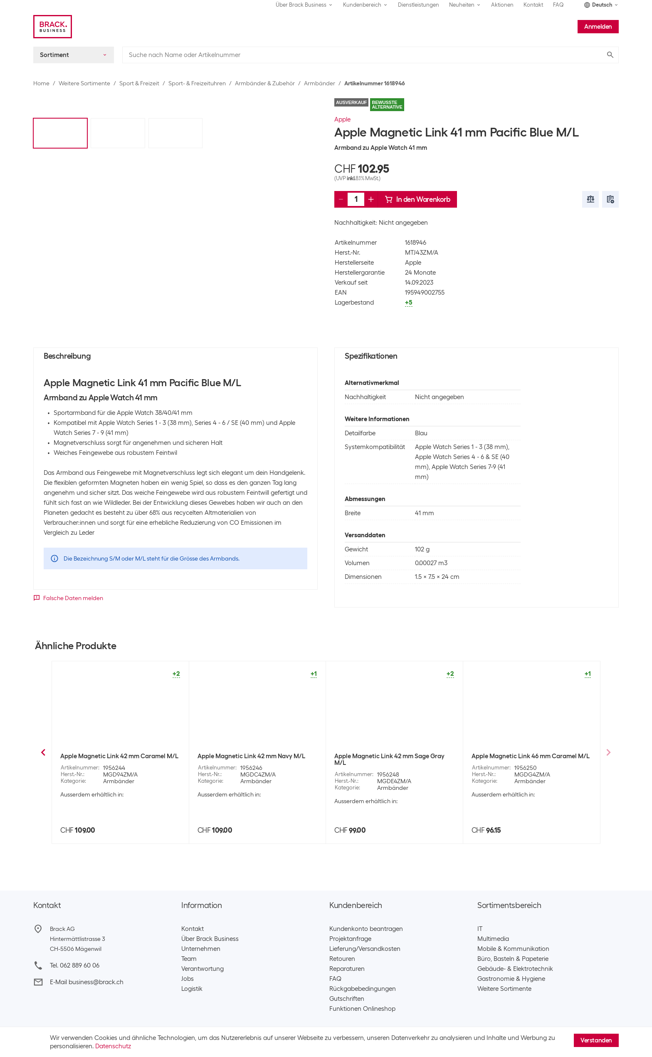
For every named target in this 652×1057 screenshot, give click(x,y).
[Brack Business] (52, 26)
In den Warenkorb (417, 199)
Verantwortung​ (202, 969)
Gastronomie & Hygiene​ (511, 979)
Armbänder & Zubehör (265, 83)
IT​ (479, 929)
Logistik (192, 988)
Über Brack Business (210, 939)
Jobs (187, 979)
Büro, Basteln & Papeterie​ (512, 959)
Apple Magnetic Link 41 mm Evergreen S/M (252, 761)
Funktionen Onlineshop (362, 1008)
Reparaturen (347, 969)
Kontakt (533, 5)
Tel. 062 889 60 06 (74, 965)
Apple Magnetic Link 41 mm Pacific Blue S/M (116, 761)
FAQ (558, 5)
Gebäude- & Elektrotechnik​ (515, 969)
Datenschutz (113, 1046)
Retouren (342, 959)
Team (189, 959)
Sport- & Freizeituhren (197, 83)
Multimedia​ (493, 939)
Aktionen (502, 5)
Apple (342, 119)
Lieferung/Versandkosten (364, 949)
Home (41, 83)
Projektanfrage (350, 939)
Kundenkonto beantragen (366, 929)
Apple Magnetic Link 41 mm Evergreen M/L (388, 765)
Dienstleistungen (418, 5)
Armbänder (319, 83)
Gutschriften (346, 998)
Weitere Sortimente (84, 83)
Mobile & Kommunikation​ (513, 949)
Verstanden (596, 1040)
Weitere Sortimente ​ (506, 988)
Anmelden (598, 26)
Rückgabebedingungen (362, 988)
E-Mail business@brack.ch (86, 982)
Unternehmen (200, 949)
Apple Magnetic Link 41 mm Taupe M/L (526, 757)
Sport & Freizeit (139, 83)
